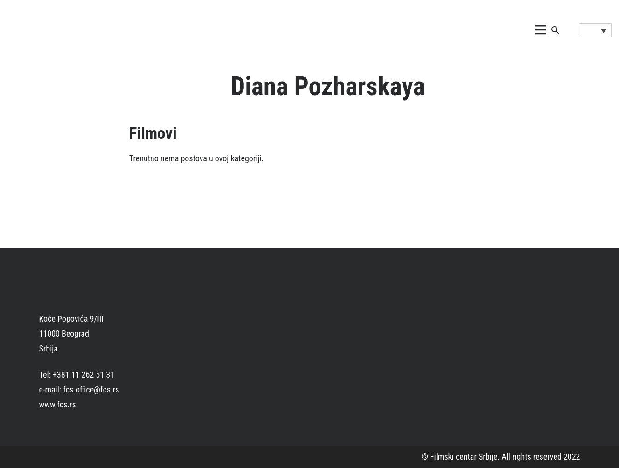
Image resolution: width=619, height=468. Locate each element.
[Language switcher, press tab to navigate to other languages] (595, 30)
